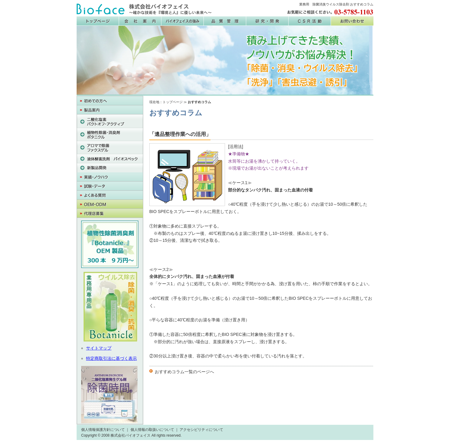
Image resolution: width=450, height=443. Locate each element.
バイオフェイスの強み (182, 20)
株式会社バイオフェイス (144, 9)
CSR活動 (310, 20)
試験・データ (110, 186)
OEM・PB (110, 204)
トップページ (173, 102)
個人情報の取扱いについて (152, 430)
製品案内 (110, 109)
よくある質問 (110, 195)
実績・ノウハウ (110, 176)
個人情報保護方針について (103, 430)
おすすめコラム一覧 (174, 371)
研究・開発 (267, 20)
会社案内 (140, 20)
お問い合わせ (352, 20)
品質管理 (225, 20)
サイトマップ (98, 348)
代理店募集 (110, 213)
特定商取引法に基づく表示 (111, 358)
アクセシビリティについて (201, 430)
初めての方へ (110, 100)
